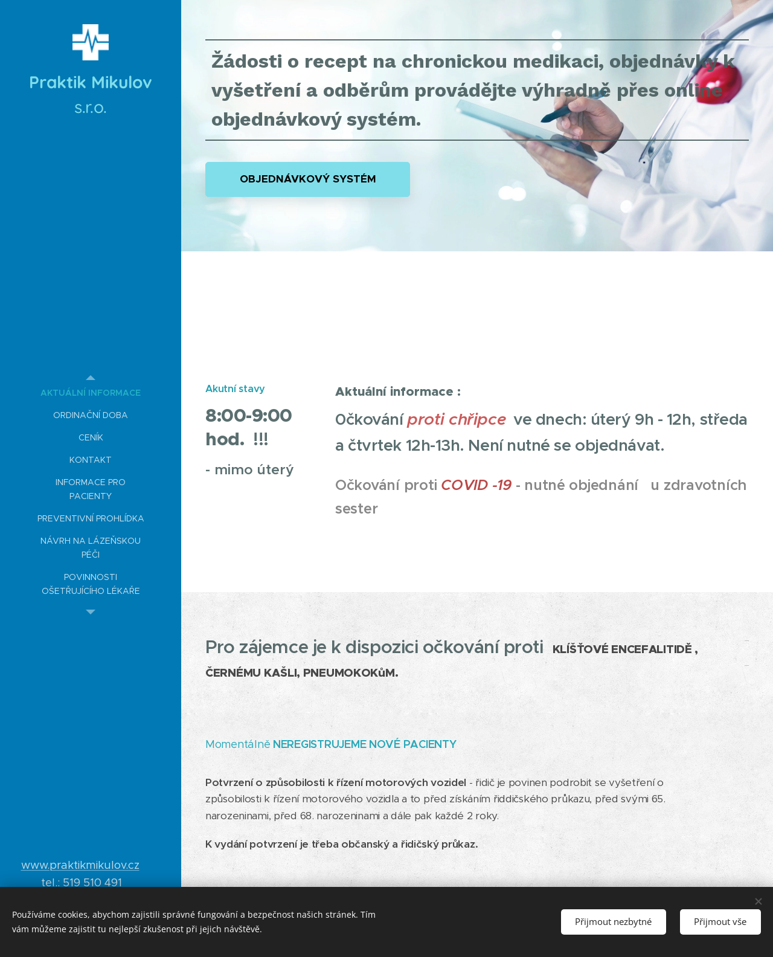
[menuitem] (91, 393)
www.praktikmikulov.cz (80, 865)
